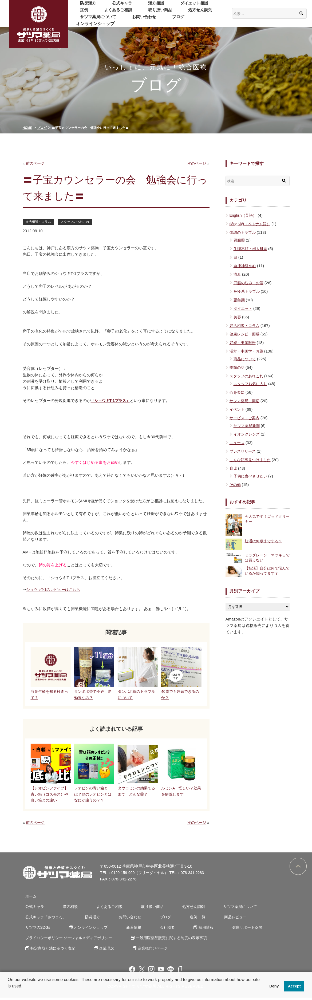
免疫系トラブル (248, 291)
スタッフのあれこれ (78, 222)
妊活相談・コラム (39, 222)
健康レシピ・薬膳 (246, 334)
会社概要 (115, 929)
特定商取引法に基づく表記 (52, 950)
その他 (236, 484)
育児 (234, 468)
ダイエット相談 (170, 6)
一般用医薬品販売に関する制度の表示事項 (173, 940)
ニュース (238, 442)
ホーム (29, 898)
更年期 (240, 300)
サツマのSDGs (253, 919)
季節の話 (238, 367)
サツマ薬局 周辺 (246, 400)
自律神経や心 (246, 265)
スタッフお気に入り (252, 383)
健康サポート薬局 (187, 929)
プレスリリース (244, 451)
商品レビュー (215, 919)
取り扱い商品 (127, 13)
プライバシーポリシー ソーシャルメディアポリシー (69, 940)
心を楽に (238, 392)
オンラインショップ (150, 20)
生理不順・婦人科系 (252, 248)
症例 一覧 (180, 919)
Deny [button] (274, 986)
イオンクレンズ (248, 434)
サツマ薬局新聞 (248, 425)
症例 (197, 6)
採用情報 (149, 929)
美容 (238, 317)
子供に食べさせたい (252, 476)
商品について (246, 359)
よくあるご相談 (91, 13)
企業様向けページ (145, 950)
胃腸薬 (240, 240)
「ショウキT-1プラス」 (112, 400)
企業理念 (103, 950)
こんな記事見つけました (252, 459)
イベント (238, 409)
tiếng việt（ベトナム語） (251, 224)
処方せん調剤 (160, 13)
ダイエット (244, 308)
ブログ (116, 20)
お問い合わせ (89, 20)
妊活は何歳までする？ (265, 541)
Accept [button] (294, 986)
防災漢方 (84, 6)
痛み (238, 274)
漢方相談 (139, 6)
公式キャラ (112, 6)
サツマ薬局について (200, 13)
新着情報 (85, 929)
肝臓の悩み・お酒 (250, 282)
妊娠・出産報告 (244, 342)
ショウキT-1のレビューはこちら (56, 589)
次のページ (196, 163)
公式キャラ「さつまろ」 (45, 919)
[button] (8, 993)
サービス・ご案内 (246, 418)
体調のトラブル (244, 232)
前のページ (36, 163)
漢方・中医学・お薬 (248, 351)
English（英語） (244, 215)
